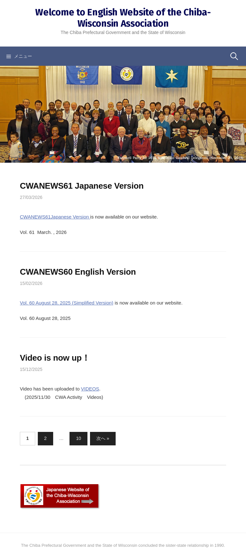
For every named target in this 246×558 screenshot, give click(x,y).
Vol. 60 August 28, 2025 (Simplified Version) (66, 302)
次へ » (102, 438)
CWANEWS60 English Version (78, 271)
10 (78, 438)
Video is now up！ (55, 357)
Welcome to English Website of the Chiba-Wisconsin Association (122, 18)
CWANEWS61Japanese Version (54, 216)
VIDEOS (90, 388)
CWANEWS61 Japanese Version (82, 185)
